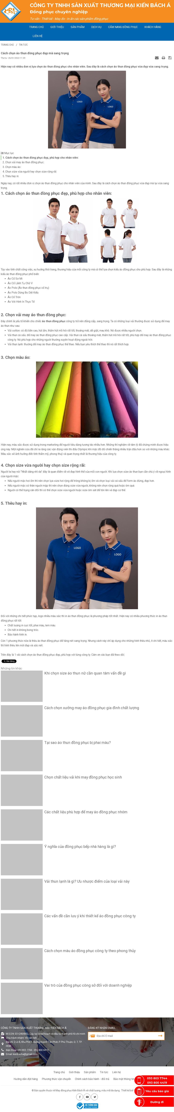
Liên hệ (37, 36)
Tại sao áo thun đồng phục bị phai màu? (77, 742)
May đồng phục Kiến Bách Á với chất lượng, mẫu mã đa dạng (88, 1090)
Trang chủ (36, 27)
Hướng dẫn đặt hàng (26, 1079)
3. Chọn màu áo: (12, 167)
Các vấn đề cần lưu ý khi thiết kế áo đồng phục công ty (90, 916)
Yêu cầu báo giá (157, 1091)
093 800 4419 (157, 1082)
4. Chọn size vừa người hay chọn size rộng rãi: (30, 171)
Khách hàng (152, 27)
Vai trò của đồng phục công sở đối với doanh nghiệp (88, 985)
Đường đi (157, 1102)
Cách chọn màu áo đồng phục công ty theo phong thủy (90, 951)
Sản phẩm (77, 27)
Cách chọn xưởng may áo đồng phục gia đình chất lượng (91, 708)
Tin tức (104, 1072)
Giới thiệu (57, 27)
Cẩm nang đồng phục (123, 27)
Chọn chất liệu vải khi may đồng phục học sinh (83, 777)
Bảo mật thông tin (123, 1079)
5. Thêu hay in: (11, 176)
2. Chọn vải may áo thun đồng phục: (23, 162)
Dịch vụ (96, 27)
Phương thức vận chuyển (56, 1079)
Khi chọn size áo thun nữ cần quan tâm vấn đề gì (85, 673)
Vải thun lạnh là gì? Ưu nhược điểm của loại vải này (86, 881)
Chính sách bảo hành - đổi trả (92, 1079)
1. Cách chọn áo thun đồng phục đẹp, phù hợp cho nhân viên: (41, 157)
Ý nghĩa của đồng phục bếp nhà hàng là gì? (80, 846)
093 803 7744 (157, 1078)
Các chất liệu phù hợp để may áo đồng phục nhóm (85, 812)
